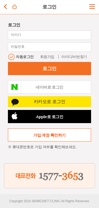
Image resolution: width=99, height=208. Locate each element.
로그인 (49, 68)
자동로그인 (25, 57)
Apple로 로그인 (49, 116)
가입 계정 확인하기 (49, 135)
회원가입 (47, 57)
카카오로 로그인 (49, 101)
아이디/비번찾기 (74, 57)
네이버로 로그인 (49, 87)
